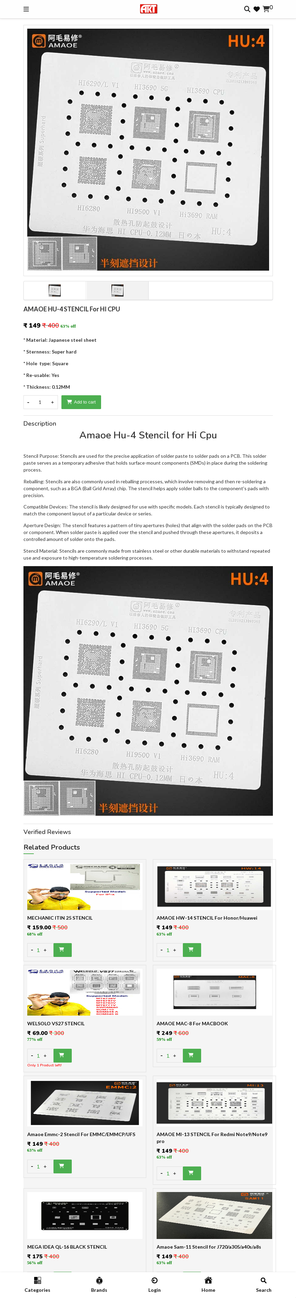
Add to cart (81, 402)
